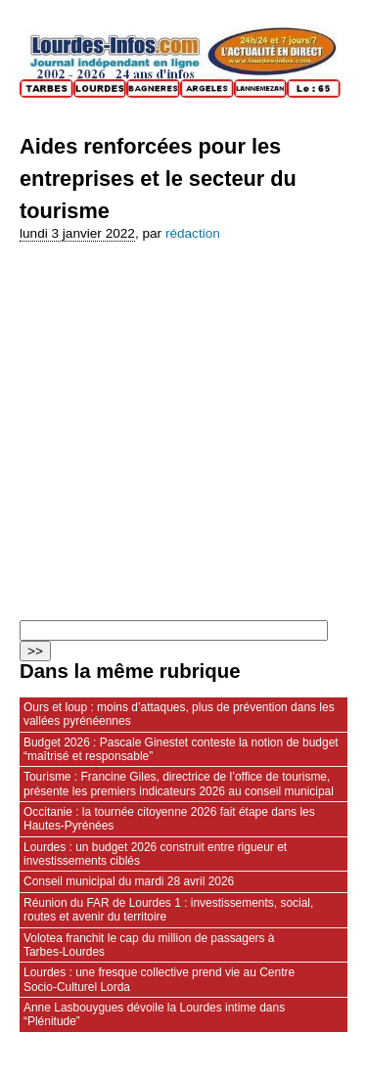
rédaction (192, 233)
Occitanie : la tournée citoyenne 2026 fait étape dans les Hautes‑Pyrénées (169, 818)
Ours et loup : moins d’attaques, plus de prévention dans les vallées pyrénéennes (179, 714)
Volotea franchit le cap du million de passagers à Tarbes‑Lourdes (148, 945)
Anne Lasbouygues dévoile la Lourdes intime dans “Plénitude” (154, 1014)
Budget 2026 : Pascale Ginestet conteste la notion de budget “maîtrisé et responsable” (181, 749)
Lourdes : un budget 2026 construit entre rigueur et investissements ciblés (155, 854)
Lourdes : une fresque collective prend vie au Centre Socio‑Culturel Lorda (159, 979)
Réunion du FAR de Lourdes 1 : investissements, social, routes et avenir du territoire (168, 909)
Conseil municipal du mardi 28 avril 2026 (128, 881)
